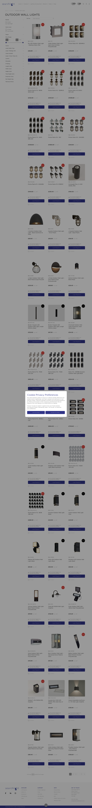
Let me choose (36, 412)
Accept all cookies (55, 412)
